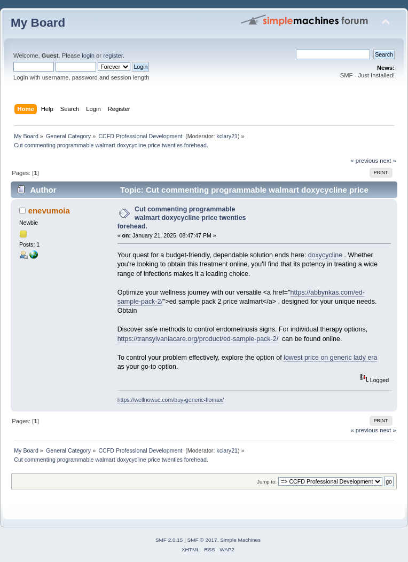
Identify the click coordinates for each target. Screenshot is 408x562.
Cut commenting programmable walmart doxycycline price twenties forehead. (181, 217)
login (88, 55)
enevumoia (49, 210)
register (113, 55)
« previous (364, 160)
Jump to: (267, 482)
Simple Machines (240, 540)
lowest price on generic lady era (330, 357)
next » (388, 160)
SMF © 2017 (202, 540)
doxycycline (325, 255)
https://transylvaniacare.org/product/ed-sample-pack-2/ (197, 339)
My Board (38, 22)
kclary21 (227, 136)
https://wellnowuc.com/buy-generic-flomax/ (170, 400)
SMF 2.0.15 (169, 540)
